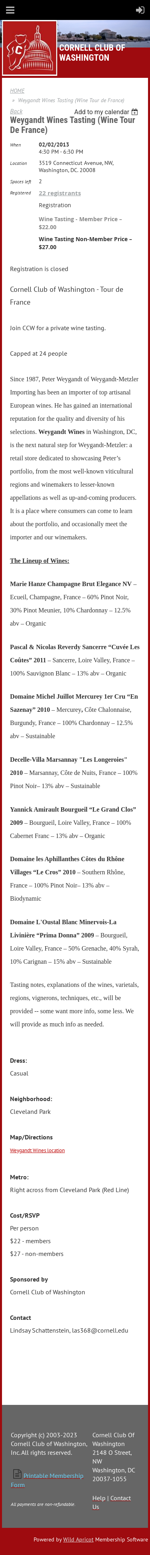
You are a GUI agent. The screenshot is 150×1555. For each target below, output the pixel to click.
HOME (17, 90)
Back (16, 111)
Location (18, 163)
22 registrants (60, 193)
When (15, 145)
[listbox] (107, 112)
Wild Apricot (78, 1539)
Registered (20, 193)
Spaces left (20, 181)
